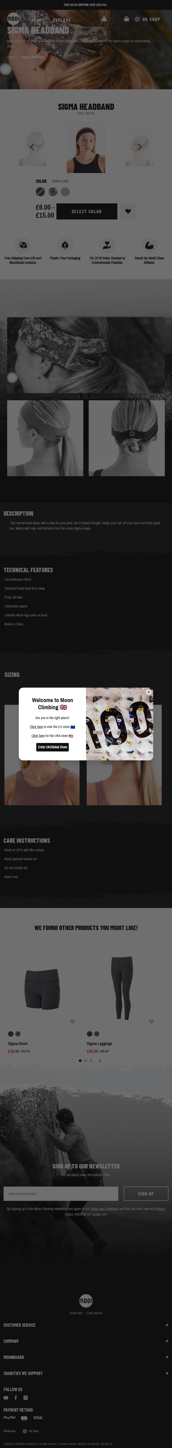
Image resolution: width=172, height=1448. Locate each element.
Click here (36, 727)
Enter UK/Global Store (52, 747)
